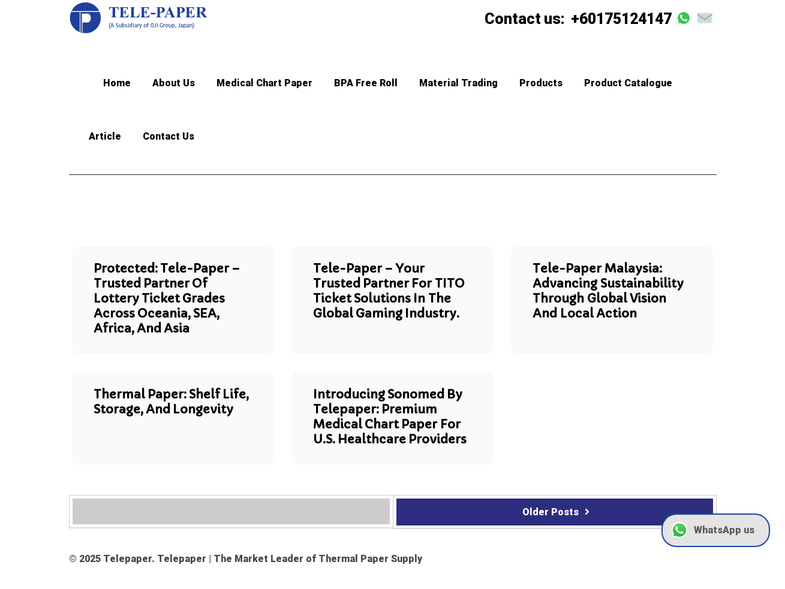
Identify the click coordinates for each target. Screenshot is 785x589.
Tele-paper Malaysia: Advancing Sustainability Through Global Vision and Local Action (608, 291)
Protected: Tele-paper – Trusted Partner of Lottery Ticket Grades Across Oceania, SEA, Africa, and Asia (167, 298)
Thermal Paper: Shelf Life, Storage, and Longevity (171, 402)
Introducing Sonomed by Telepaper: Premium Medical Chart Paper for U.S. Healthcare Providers (390, 417)
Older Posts (557, 512)
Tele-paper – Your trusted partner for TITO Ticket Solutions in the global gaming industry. (389, 291)
